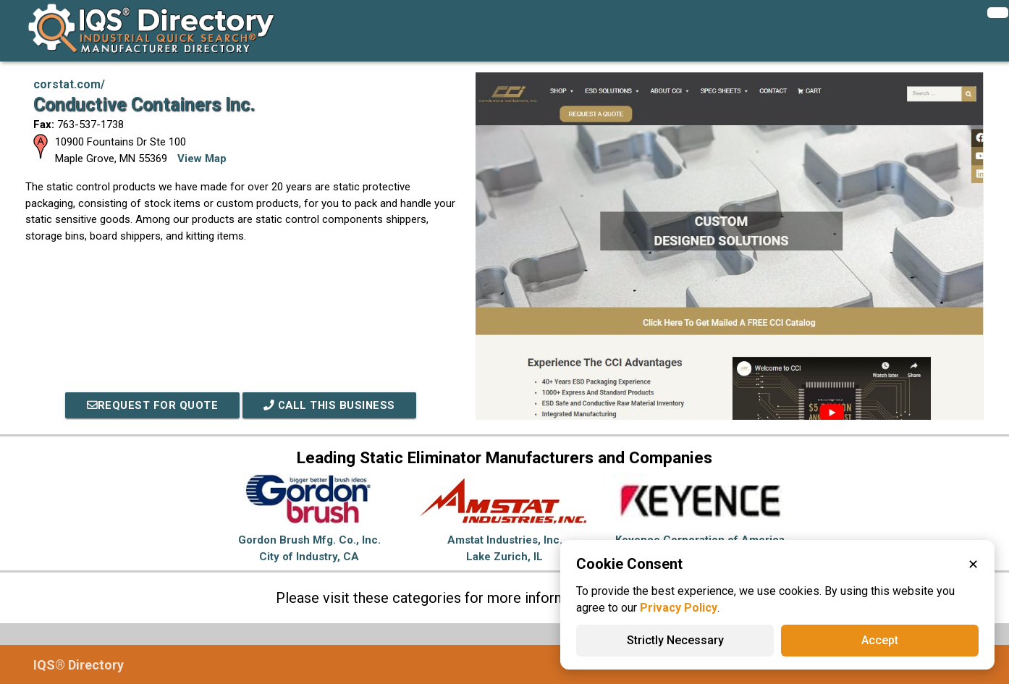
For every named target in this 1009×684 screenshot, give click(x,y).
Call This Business (330, 405)
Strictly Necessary (675, 640)
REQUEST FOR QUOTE (150, 405)
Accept (879, 640)
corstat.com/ (69, 84)
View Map (202, 158)
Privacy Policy (678, 608)
